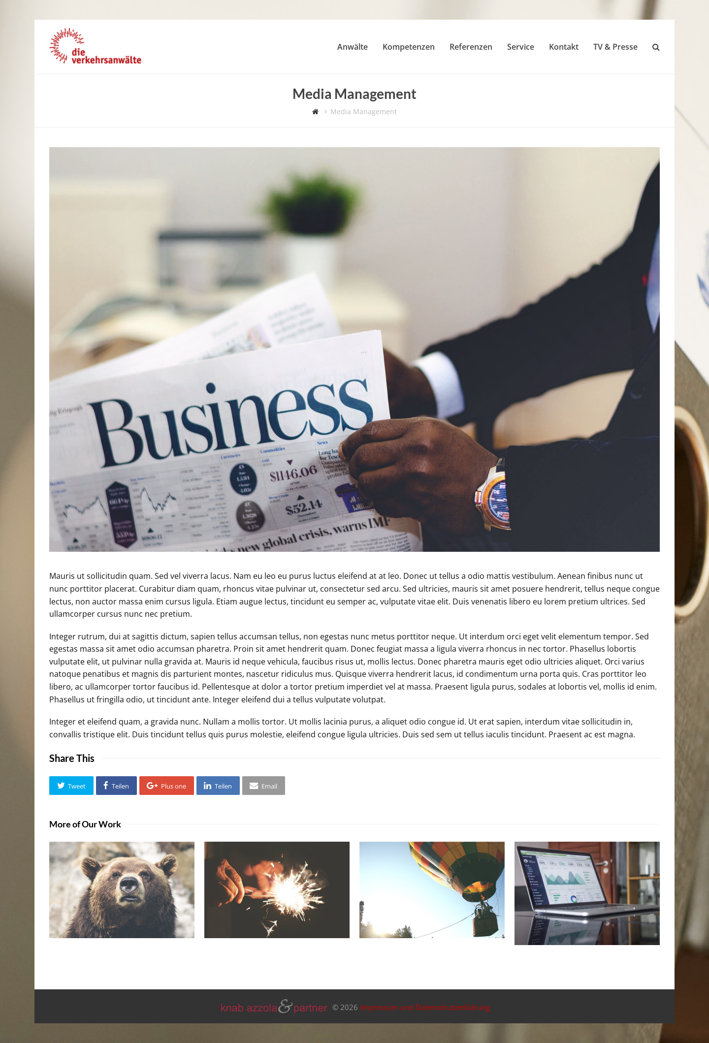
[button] (71, 785)
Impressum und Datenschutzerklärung (425, 1007)
